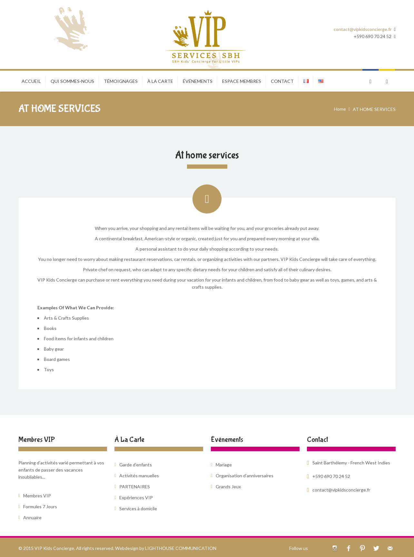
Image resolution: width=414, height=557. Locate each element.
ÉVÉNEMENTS (197, 81)
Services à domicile (138, 508)
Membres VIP (37, 495)
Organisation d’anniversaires (244, 475)
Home (340, 109)
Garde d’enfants (135, 464)
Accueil (31, 81)
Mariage (224, 464)
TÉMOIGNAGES (121, 81)
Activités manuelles (139, 475)
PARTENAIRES (134, 486)
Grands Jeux (228, 486)
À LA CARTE (160, 81)
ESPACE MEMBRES (241, 81)
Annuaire (32, 517)
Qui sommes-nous (72, 81)
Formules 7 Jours (40, 506)
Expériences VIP (136, 497)
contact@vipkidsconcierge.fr (362, 29)
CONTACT (282, 81)
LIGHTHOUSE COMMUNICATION (180, 548)
